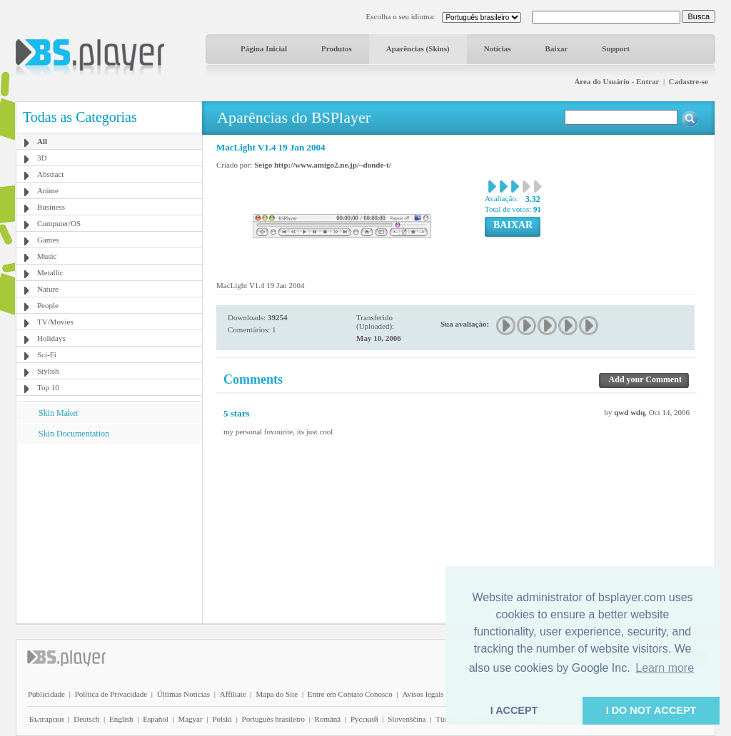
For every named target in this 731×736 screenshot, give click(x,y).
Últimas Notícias (183, 694)
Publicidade (46, 694)
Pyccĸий (364, 719)
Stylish (48, 371)
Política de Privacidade (111, 694)
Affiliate (233, 694)
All (42, 141)
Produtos (336, 48)
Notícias (497, 48)
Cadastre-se (688, 81)
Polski (222, 719)
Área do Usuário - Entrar (616, 81)
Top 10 (48, 387)
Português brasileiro (273, 719)
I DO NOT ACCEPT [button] (651, 710)
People (48, 305)
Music (47, 256)
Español (155, 719)
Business (51, 207)
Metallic (50, 272)
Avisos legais (422, 694)
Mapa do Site (277, 694)
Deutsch (86, 719)
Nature (48, 289)
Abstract (50, 174)
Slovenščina (406, 719)
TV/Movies (55, 321)
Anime (48, 190)
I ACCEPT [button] (514, 710)
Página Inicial (264, 48)
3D (41, 157)
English (121, 719)
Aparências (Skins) (418, 48)
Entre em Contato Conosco (350, 694)
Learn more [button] (664, 668)
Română (328, 719)
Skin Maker (59, 413)
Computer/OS (59, 223)
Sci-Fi (46, 354)
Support (616, 48)
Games (48, 239)
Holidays (51, 338)
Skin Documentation (74, 434)
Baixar (556, 48)
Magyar (190, 719)
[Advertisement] (109, 533)
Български (46, 719)
